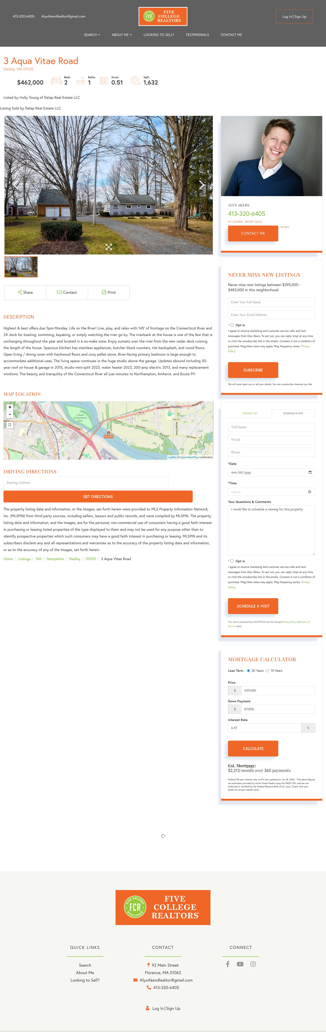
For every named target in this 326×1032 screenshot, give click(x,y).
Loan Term (235, 671)
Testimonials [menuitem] (197, 34)
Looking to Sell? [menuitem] (159, 34)
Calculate (253, 748)
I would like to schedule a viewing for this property (271, 531)
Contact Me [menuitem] (231, 34)
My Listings (235, 221)
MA (38, 545)
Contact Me (253, 233)
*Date (232, 464)
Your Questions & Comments (249, 502)
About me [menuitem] (120, 34)
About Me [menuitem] (85, 974)
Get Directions (192, 483)
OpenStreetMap (190, 457)
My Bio (285, 227)
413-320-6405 (23, 16)
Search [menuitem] (90, 34)
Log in (287, 16)
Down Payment (239, 702)
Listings (24, 545)
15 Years (274, 671)
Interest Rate (237, 720)
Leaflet (172, 457)
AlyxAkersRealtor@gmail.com (63, 16)
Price (231, 683)
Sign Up (300, 16)
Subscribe (253, 370)
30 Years (255, 671)
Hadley (74, 545)
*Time (232, 483)
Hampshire (55, 545)
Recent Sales (253, 221)
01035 (91, 545)
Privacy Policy (289, 622)
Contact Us (249, 414)
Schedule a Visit (293, 414)
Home (8, 545)
